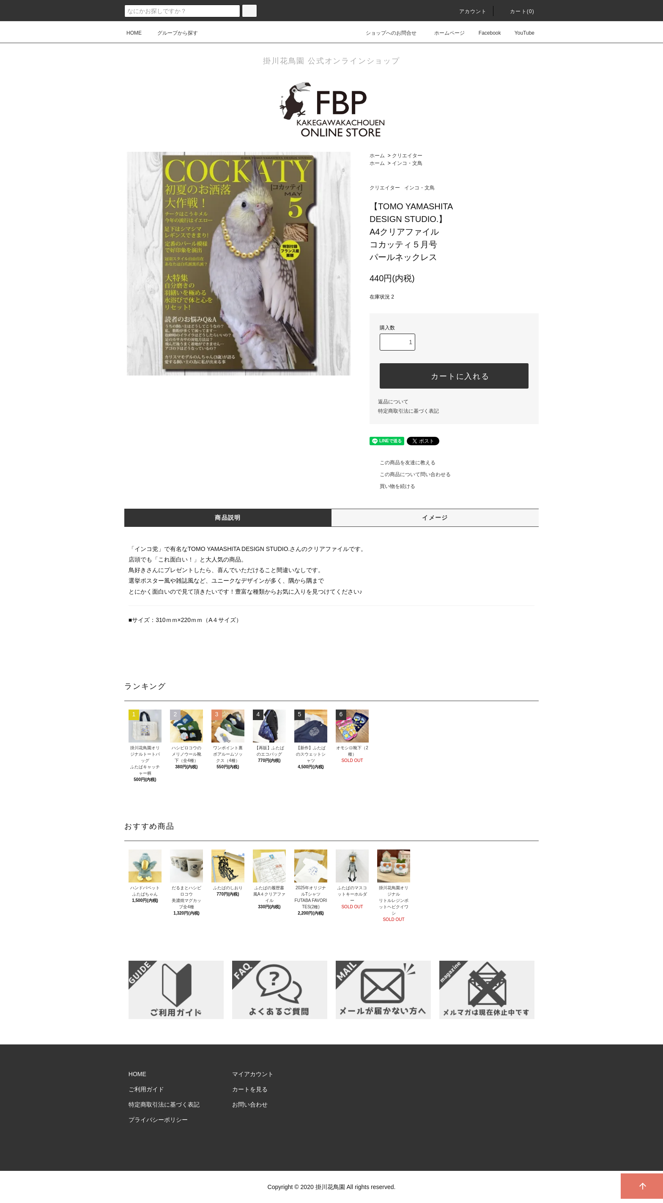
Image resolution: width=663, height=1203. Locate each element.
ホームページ (444, 33)
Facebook (484, 33)
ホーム (377, 156)
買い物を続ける (392, 486)
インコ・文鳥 (407, 163)
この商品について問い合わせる (410, 474)
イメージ (435, 517)
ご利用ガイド (146, 1089)
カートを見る (250, 1089)
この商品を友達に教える (403, 463)
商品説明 (228, 517)
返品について (393, 402)
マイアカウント (253, 1074)
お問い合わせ (250, 1104)
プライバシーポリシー (158, 1119)
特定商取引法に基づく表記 (408, 411)
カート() (517, 11)
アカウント (468, 11)
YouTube (519, 33)
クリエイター (407, 156)
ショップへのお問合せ (386, 33)
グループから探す (172, 33)
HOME (134, 33)
